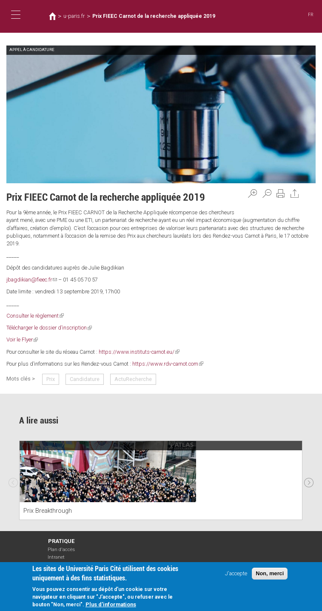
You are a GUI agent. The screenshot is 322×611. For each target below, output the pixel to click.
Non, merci (270, 573)
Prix (50, 379)
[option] (160, 480)
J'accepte (236, 573)
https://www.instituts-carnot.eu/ (139, 352)
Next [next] (309, 480)
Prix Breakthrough (47, 510)
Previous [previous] (13, 480)
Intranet (56, 557)
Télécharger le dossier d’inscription (49, 327)
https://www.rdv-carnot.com (167, 364)
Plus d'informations (110, 605)
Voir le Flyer (22, 339)
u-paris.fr (74, 16)
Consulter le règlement (35, 316)
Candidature (85, 379)
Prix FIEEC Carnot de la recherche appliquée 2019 (153, 16)
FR (310, 14)
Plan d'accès (61, 549)
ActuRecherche (133, 379)
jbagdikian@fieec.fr (31, 279)
